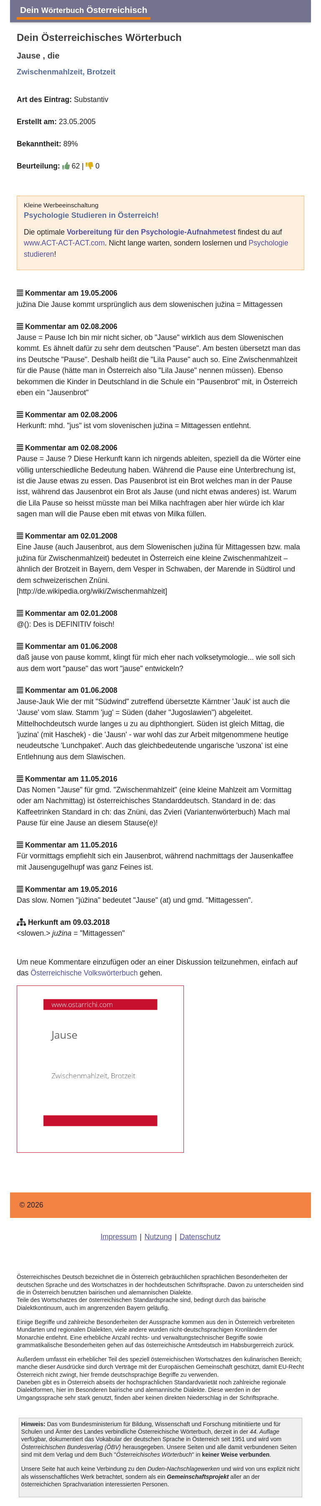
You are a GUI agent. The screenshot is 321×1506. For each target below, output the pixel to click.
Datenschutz (200, 1237)
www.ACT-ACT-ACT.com (64, 243)
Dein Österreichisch (83, 10)
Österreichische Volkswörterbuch (84, 973)
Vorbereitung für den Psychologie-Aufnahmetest (151, 232)
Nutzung (158, 1237)
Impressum (118, 1237)
